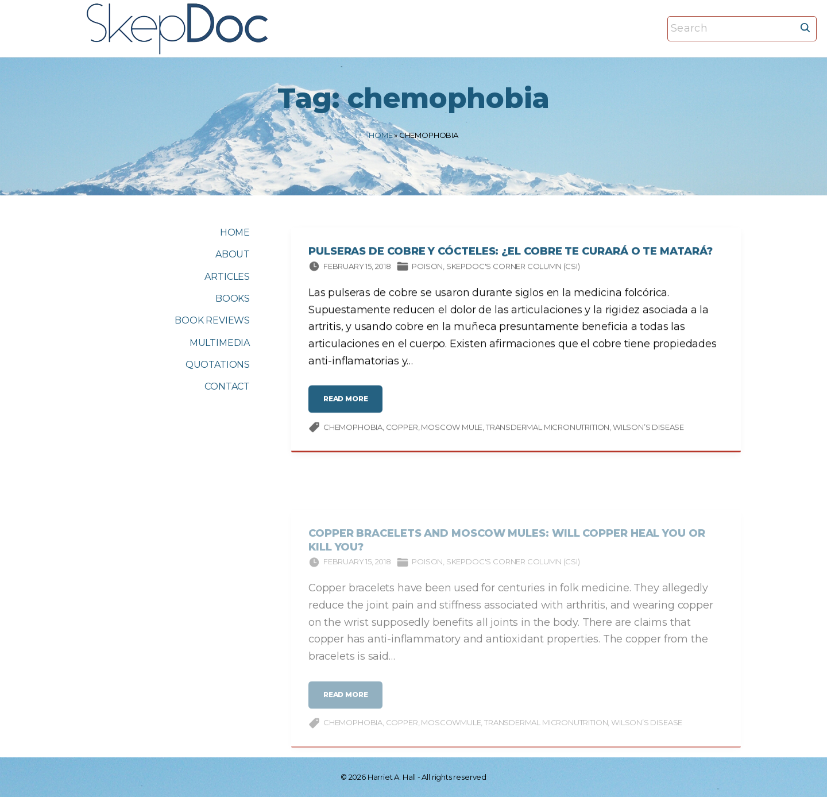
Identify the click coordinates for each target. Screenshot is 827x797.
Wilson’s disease (648, 428)
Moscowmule (451, 730)
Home (380, 135)
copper (402, 428)
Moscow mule (451, 428)
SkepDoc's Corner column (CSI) (513, 267)
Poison (427, 267)
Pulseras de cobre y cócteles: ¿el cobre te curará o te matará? (510, 253)
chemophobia (352, 428)
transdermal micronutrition (547, 428)
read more (348, 405)
